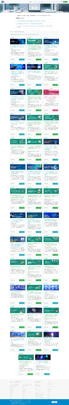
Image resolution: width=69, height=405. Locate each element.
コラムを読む (22, 59)
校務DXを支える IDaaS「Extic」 (39, 396)
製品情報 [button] (30, 1)
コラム (39, 1)
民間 (15, 31)
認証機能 (24, 390)
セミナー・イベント (49, 1)
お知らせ (54, 1)
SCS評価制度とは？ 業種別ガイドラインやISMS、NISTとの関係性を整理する (30, 23)
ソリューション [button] (35, 1)
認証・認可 (17, 34)
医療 (23, 31)
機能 (10, 393)
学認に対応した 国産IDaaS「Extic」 (39, 394)
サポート (57, 1)
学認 (31, 34)
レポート (38, 34)
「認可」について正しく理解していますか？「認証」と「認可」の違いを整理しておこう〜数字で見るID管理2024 (35, 27)
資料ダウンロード (43, 1)
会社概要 (49, 391)
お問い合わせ (65, 1)
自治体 (20, 31)
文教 (18, 31)
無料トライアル (25, 398)
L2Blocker (37, 382)
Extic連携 (11, 398)
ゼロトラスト (22, 34)
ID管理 (14, 34)
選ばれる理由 (12, 390)
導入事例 (11, 395)
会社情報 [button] (61, 1)
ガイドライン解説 (27, 34)
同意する (54, 402)
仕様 (23, 393)
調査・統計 (34, 34)
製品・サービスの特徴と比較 (14, 382)
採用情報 (49, 398)
